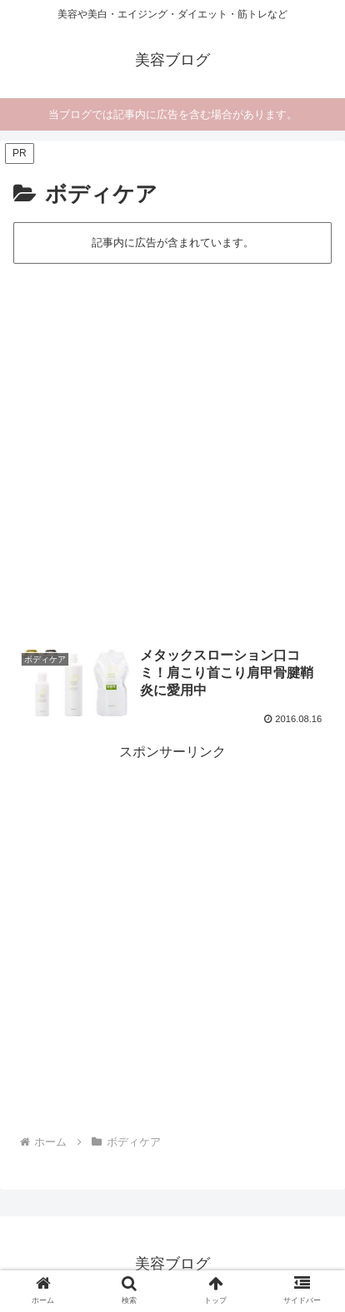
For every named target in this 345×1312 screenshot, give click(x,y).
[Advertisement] (172, 447)
